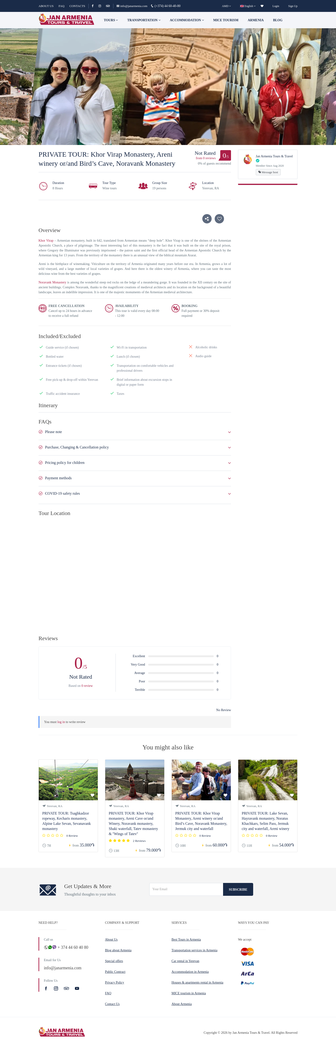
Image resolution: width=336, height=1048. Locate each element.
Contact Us (112, 1004)
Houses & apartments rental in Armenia (197, 982)
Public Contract (115, 972)
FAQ (61, 6)
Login (276, 6)
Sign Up (293, 6)
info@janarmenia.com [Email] (132, 6)
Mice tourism (225, 20)
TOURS (111, 20)
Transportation (143, 20)
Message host (268, 172)
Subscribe (238, 889)
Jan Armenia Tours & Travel (274, 156)
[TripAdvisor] (108, 6)
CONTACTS (77, 6)
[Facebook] (95, 6)
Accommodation (187, 20)
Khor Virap (45, 240)
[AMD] (226, 6)
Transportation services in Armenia (194, 950)
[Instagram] (101, 6)
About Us (111, 939)
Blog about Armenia (118, 950)
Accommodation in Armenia (190, 972)
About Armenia (182, 1004)
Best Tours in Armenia (186, 939)
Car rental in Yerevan (185, 961)
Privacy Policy (114, 982)
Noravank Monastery (52, 282)
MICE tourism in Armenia (189, 993)
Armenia (256, 20)
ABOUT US (45, 6)
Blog (277, 20)
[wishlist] (262, 6)
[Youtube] (77, 988)
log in (61, 722)
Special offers (114, 961)
